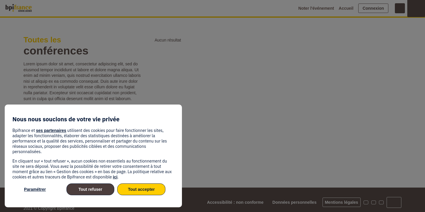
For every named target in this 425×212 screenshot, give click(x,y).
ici (115, 177)
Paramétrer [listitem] (35, 189)
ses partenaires (51, 130)
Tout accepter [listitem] (141, 189)
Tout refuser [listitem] (90, 189)
